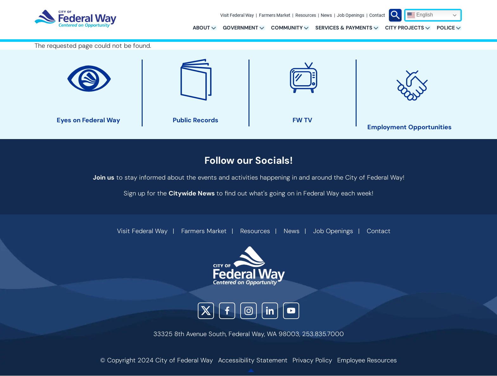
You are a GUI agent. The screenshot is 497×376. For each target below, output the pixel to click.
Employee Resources (367, 360)
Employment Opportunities (409, 127)
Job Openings (350, 15)
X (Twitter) (206, 310)
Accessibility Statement (252, 360)
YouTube (291, 310)
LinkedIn (270, 310)
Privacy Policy (312, 360)
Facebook (227, 310)
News (326, 15)
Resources (305, 15)
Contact (377, 15)
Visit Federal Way (237, 15)
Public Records (195, 120)
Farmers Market (274, 15)
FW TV (302, 120)
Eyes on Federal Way (88, 120)
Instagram (248, 310)
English (420, 15)
